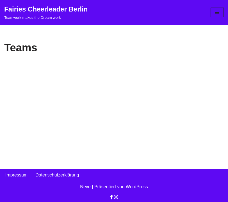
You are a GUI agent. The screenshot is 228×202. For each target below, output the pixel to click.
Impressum (16, 175)
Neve (85, 186)
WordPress (137, 186)
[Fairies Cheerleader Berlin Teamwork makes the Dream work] (46, 12)
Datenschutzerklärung (57, 175)
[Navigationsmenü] (217, 12)
